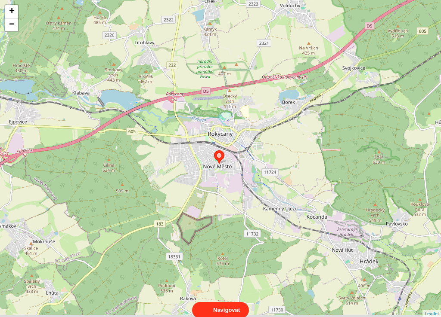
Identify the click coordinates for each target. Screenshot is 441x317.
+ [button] (12, 11)
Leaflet (432, 305)
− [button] (12, 24)
